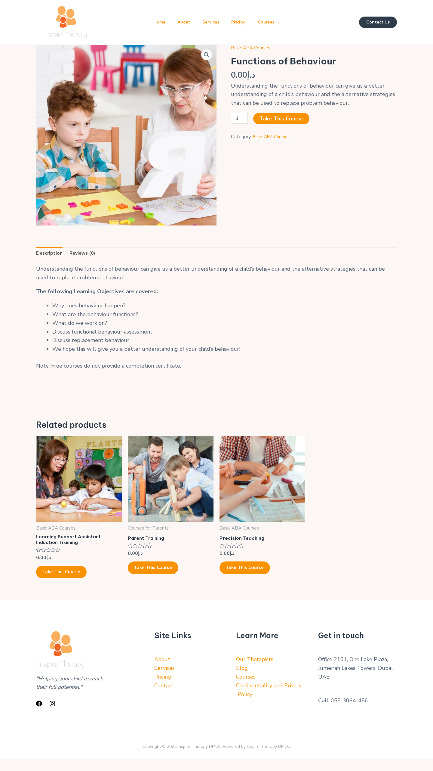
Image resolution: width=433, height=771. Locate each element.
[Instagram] (52, 716)
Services (210, 22)
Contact (164, 697)
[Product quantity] (240, 119)
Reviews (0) (87, 254)
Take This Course (284, 118)
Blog (242, 680)
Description (51, 254)
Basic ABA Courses (254, 47)
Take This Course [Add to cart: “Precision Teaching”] (254, 574)
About (181, 22)
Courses (273, 22)
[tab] (51, 254)
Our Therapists (254, 671)
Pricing (241, 22)
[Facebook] (39, 716)
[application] (281, 22)
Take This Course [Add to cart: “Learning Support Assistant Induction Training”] (70, 580)
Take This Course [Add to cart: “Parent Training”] (162, 574)
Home (155, 22)
